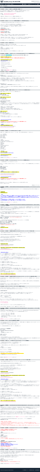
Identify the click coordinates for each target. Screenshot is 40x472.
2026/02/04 (2, 53)
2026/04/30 (2, 20)
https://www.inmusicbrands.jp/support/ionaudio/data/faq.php (8, 274)
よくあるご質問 (7, 4)
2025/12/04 (2, 71)
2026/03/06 (2, 42)
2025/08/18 (2, 204)
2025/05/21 (2, 320)
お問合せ (12, 4)
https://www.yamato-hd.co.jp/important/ (9, 14)
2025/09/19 (2, 186)
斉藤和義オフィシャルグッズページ (5, 229)
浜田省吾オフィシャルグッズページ (11, 463)
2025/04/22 (2, 359)
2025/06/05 (2, 308)
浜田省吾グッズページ (10, 122)
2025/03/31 (2, 427)
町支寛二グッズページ (10, 157)
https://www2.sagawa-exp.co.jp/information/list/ (10, 13)
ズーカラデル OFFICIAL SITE (4, 302)
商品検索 (33, 1)
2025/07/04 (2, 276)
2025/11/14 (2, 130)
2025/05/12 (2, 340)
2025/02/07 (2, 449)
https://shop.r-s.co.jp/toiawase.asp (4, 245)
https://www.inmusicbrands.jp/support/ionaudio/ (6, 249)
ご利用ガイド (2, 4)
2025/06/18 (2, 286)
